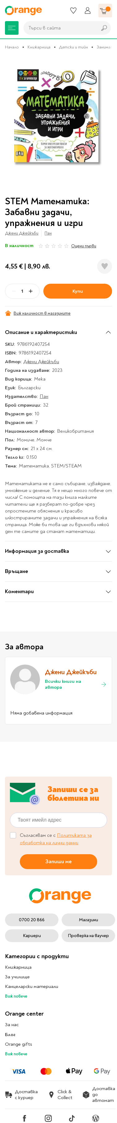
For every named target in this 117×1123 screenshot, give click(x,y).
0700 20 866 (32, 920)
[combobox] (59, 28)
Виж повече (16, 996)
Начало (12, 47)
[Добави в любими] (104, 266)
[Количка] (105, 10)
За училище (17, 977)
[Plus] (30, 291)
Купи (77, 291)
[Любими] (73, 10)
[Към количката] (105, 10)
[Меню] (12, 28)
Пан (48, 233)
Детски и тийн (73, 47)
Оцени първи (83, 246)
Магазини (88, 920)
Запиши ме (58, 861)
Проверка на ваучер (88, 936)
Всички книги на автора (76, 684)
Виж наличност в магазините (38, 313)
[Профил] (87, 10)
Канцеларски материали (31, 986)
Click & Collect (60, 1095)
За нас (12, 1025)
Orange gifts (18, 1044)
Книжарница (39, 47)
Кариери (32, 936)
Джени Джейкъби (21, 233)
